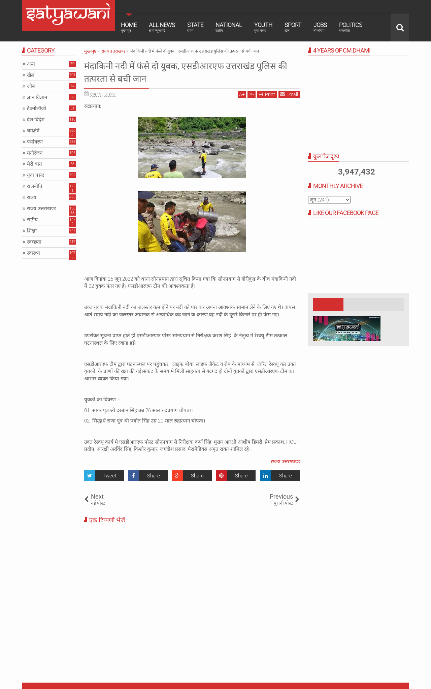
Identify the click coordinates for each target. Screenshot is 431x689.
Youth (263, 27)
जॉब (31, 86)
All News (162, 27)
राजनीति (34, 186)
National (229, 27)
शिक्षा (32, 231)
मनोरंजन (34, 153)
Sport (293, 27)
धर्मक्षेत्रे (33, 131)
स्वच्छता (34, 242)
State (195, 27)
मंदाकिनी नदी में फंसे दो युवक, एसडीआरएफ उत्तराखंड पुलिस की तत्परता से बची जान (188, 72)
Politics (350, 27)
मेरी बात (34, 164)
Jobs (320, 27)
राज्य (31, 197)
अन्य (31, 64)
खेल (30, 75)
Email (289, 94)
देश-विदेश (35, 120)
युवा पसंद (35, 175)
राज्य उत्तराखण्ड (285, 462)
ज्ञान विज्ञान (37, 97)
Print (267, 94)
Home (129, 27)
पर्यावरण (35, 142)
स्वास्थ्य (33, 253)
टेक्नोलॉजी (36, 108)
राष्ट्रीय (32, 220)
